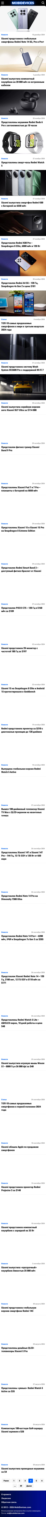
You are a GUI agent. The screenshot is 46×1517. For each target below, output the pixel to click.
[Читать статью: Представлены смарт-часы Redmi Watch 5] (23, 150)
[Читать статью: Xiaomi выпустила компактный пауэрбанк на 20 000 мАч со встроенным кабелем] (23, 68)
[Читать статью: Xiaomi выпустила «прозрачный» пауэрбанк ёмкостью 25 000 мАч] (23, 1255)
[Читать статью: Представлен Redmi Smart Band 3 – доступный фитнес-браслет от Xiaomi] (23, 555)
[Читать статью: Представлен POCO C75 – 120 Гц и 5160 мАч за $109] (23, 595)
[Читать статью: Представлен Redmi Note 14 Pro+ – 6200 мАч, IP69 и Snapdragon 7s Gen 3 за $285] (23, 923)
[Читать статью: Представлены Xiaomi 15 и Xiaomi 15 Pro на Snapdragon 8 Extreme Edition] (23, 515)
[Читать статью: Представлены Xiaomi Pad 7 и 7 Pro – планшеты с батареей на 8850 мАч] (23, 475)
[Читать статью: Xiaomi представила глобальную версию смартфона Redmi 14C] (23, 1295)
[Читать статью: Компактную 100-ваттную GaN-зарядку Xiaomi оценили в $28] (23, 1416)
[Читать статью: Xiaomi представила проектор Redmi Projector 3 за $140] (23, 1174)
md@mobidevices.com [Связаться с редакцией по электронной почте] (16, 1513)
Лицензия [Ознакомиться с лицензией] (6, 1498)
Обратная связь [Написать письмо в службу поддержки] (9, 1502)
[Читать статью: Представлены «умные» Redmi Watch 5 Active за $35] (23, 1375)
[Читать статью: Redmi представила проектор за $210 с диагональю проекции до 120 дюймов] (23, 716)
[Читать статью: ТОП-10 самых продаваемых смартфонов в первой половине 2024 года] (23, 1092)
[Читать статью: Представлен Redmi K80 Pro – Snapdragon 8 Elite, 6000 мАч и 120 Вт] (23, 230)
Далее (29, 1486)
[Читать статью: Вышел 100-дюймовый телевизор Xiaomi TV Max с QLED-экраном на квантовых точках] (23, 798)
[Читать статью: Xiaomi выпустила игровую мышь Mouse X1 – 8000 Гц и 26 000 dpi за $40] (23, 1051)
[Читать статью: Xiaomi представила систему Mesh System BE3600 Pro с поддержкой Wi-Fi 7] (23, 354)
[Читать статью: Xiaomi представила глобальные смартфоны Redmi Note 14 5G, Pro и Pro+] (23, 26)
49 (21, 1486)
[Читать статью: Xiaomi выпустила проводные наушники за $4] (23, 1456)
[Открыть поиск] (43, 3)
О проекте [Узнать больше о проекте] (6, 1494)
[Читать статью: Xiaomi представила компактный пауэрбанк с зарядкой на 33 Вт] (23, 1215)
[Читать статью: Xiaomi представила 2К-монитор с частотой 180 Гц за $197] (23, 635)
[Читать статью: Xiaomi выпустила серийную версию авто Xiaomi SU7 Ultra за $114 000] (23, 394)
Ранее (6, 1481)
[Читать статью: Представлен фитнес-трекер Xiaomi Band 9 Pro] (23, 434)
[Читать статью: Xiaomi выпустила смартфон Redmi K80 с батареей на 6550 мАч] (23, 190)
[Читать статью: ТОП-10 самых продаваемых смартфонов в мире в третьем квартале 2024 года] (23, 312)
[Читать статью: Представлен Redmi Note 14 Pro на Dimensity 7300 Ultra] (23, 883)
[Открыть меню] (2, 3)
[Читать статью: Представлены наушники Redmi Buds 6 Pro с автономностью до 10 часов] (23, 109)
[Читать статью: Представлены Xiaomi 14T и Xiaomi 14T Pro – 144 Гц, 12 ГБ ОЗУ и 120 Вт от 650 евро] (23, 841)
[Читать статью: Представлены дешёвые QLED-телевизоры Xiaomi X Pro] (23, 1335)
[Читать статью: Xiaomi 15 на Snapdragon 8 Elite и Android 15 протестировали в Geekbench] (23, 676)
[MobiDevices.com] (23, 3)
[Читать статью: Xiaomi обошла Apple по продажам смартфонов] (23, 1134)
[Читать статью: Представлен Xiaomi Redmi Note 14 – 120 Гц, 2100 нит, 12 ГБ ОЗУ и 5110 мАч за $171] (23, 965)
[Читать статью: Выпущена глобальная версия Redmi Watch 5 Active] (23, 756)
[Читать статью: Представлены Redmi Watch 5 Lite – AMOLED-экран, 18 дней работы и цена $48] (23, 1009)
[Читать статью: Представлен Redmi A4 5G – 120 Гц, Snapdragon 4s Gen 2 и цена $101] (23, 270)
